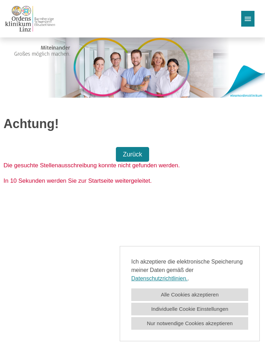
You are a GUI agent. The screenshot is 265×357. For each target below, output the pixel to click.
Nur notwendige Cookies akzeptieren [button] (189, 323)
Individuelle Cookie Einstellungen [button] (189, 309)
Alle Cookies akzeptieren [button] (189, 295)
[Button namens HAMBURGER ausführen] (247, 19)
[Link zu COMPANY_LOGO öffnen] (30, 18)
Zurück (132, 154)
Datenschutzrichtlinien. (159, 278)
